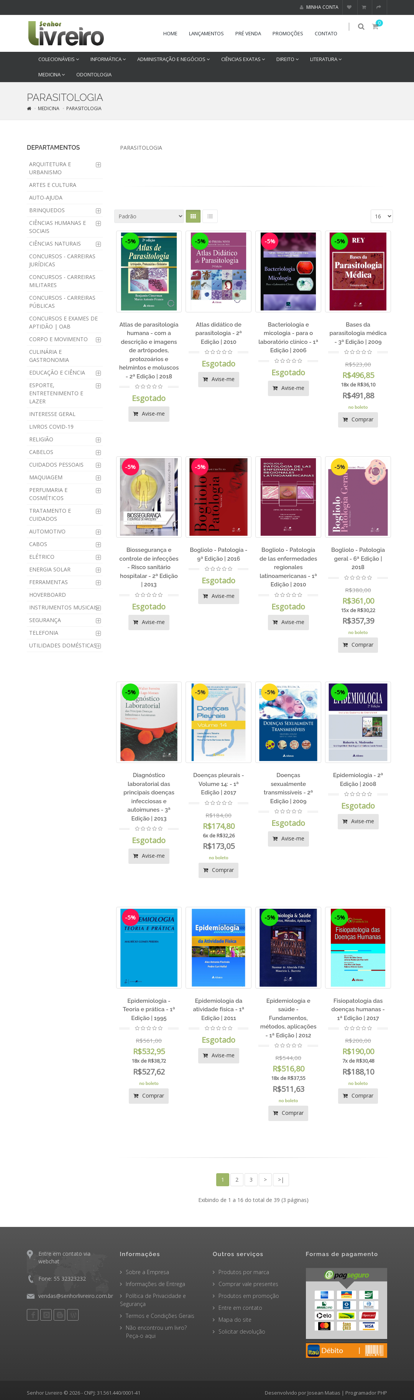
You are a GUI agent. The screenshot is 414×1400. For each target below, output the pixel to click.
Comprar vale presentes (248, 1284)
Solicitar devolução (242, 1331)
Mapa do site (235, 1319)
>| (281, 1179)
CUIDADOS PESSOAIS (56, 464)
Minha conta (319, 7)
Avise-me (149, 413)
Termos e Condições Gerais (160, 1315)
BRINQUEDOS (47, 210)
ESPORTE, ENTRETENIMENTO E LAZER (56, 393)
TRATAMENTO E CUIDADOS (50, 514)
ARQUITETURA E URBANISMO (50, 168)
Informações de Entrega (155, 1284)
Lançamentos (211, 33)
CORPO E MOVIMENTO (58, 339)
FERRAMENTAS (48, 582)
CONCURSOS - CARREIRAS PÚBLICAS (62, 301)
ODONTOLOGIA (94, 74)
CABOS (38, 544)
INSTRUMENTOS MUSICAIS (63, 607)
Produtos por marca (244, 1272)
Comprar (358, 419)
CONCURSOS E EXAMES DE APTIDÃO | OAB (63, 322)
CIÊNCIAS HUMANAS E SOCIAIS (57, 226)
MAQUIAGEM (45, 477)
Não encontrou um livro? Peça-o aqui (153, 1331)
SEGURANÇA (45, 620)
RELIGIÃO (41, 439)
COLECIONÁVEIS (58, 59)
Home (175, 33)
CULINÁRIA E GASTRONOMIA (49, 355)
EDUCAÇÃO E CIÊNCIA (57, 372)
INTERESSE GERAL (52, 414)
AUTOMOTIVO (47, 531)
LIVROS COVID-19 (51, 426)
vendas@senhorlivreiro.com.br (75, 1295)
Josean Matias (323, 1392)
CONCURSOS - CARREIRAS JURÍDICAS (62, 260)
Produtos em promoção (249, 1295)
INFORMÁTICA (108, 59)
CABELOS (41, 452)
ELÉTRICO (41, 556)
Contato (330, 33)
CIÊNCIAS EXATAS (243, 59)
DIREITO (287, 59)
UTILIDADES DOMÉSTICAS (63, 645)
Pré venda (253, 33)
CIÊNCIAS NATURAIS (55, 243)
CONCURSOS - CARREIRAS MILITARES (62, 281)
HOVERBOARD (47, 594)
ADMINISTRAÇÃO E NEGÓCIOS (173, 59)
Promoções (292, 33)
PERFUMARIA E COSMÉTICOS (48, 494)
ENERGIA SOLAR (50, 569)
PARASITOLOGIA (84, 108)
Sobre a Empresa (147, 1272)
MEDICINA (51, 74)
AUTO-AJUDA (45, 197)
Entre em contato (240, 1307)
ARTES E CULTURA (52, 184)
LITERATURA (326, 59)
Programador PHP (366, 1392)
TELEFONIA (43, 632)
